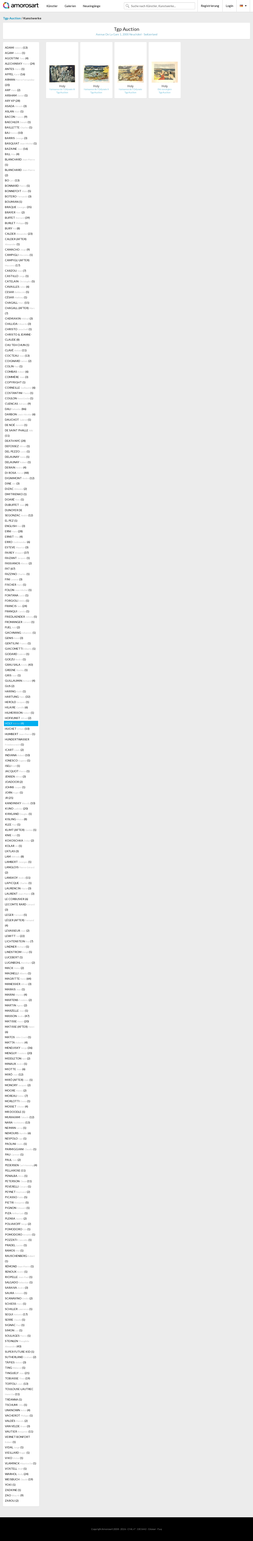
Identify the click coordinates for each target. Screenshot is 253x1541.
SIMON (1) (13, 1330)
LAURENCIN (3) (18, 888)
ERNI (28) (14, 531)
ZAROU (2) (12, 1500)
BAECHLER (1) (18, 122)
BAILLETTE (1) (18, 127)
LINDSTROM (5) (18, 952)
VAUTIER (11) (19, 1431)
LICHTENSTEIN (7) (19, 941)
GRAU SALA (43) (19, 664)
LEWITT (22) (15, 936)
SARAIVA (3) (16, 1287)
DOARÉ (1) (14, 499)
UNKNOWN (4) (17, 1410)
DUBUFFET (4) (16, 504)
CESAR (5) (17, 292)
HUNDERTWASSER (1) (17, 742)
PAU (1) (14, 1154)
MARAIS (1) (15, 989)
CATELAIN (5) (20, 281)
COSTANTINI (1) (19, 393)
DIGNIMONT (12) (19, 478)
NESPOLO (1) (15, 1138)
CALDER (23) (19, 233)
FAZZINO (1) (17, 574)
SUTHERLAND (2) (20, 1357)
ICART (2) (14, 749)
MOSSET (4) (16, 1106)
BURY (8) (12, 228)
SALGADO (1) (19, 1282)
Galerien (70, 6)
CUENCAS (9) (18, 403)
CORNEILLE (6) (20, 387)
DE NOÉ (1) (16, 425)
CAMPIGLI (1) (19, 254)
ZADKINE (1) (13, 1490)
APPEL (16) (15, 74)
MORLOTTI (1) (17, 1101)
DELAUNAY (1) (17, 456)
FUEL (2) (12, 627)
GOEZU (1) (15, 659)
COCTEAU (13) (17, 355)
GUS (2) (9, 686)
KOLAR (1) (13, 845)
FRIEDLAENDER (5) (21, 616)
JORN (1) (14, 792)
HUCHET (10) (17, 728)
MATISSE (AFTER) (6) (19, 1029)
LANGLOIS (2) (19, 869)
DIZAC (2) (16, 488)
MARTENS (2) (18, 1000)
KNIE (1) (12, 835)
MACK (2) (14, 968)
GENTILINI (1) (18, 643)
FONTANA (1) (16, 595)
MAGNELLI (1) (18, 973)
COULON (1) (19, 398)
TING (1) (15, 1367)
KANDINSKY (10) (20, 803)
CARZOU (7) (15, 270)
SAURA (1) (16, 1293)
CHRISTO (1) (18, 329)
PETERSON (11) (18, 1181)
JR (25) (9, 797)
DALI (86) (15, 409)
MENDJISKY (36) (18, 1047)
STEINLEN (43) (17, 1343)
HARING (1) (15, 691)
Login (229, 6)
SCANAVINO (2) (19, 1298)
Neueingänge (91, 6)
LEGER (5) (16, 914)
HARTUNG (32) (17, 696)
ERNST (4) (14, 536)
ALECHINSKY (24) (20, 63)
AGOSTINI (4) (16, 58)
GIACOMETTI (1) (20, 648)
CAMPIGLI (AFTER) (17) (17, 262)
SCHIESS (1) (15, 1303)
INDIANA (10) (17, 755)
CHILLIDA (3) (18, 323)
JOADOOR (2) (14, 781)
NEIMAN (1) (15, 1127)
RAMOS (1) (14, 1250)
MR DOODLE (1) (15, 1111)
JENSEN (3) (15, 776)
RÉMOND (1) (19, 1266)
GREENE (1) (16, 670)
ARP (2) (12, 90)
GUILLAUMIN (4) (20, 680)
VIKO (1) (14, 1458)
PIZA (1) (16, 1213)
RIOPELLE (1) (18, 1277)
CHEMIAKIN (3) (19, 318)
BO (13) (12, 180)
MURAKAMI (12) (19, 1117)
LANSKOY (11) (17, 877)
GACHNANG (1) (20, 632)
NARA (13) (17, 1122)
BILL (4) (12, 154)
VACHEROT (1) (19, 1415)
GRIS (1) (13, 675)
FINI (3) (13, 579)
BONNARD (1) (17, 185)
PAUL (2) (13, 1159)
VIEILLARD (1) (17, 1452)
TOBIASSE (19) (17, 1378)
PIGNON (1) (17, 1207)
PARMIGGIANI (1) (20, 1149)
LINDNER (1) (17, 946)
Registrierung (210, 6)
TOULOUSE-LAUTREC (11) (19, 1391)
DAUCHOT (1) (18, 419)
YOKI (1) (10, 1484)
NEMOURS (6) (18, 1133)
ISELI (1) (12, 765)
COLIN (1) (14, 366)
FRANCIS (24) (16, 606)
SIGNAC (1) (15, 1325)
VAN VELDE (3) (17, 1426)
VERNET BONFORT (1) (17, 1439)
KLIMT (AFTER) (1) (20, 829)
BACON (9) (16, 116)
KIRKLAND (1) (18, 813)
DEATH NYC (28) (15, 440)
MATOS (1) (18, 1037)
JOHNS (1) (15, 787)
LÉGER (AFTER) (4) (19, 922)
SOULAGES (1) (18, 1335)
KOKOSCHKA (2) (19, 840)
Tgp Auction (12, 18)
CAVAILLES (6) (17, 286)
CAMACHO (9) (17, 249)
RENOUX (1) (16, 1271)
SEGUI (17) (16, 1314)
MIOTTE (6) (15, 1069)
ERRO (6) (17, 542)
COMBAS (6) (16, 371)
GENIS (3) (14, 638)
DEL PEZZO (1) (17, 451)
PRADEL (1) (16, 1245)
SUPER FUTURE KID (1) (19, 1351)
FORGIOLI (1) (17, 600)
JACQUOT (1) (17, 771)
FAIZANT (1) (17, 558)
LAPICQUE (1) (18, 883)
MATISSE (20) (17, 1021)
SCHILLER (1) (18, 1309)
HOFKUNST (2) (18, 718)
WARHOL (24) (16, 1474)
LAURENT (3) (19, 893)
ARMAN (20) (19, 82)
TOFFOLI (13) (16, 1383)
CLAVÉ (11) (16, 350)
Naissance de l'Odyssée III (62, 89)
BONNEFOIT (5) (18, 191)
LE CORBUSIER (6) (16, 899)
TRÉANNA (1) (13, 1399)
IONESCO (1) (17, 760)
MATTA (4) (16, 1042)
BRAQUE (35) (18, 207)
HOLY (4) (14, 723)
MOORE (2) (15, 1090)
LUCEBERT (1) (14, 957)
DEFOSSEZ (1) (17, 446)
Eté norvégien (165, 89)
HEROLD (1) (17, 702)
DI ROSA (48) (17, 472)
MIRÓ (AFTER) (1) (19, 1079)
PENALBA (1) (16, 1175)
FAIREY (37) (17, 552)
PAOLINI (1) (16, 1143)
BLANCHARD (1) (20, 162)
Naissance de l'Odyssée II (96, 89)
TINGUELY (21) (17, 1373)
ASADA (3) (16, 106)
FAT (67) (10, 568)
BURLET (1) (16, 223)
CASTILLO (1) (17, 276)
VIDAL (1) (14, 1447)
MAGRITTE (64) (18, 978)
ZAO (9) (14, 1495)
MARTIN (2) (16, 1005)
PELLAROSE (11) (15, 1170)
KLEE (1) (12, 824)
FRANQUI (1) (17, 611)
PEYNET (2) (17, 1191)
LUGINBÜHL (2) (20, 962)
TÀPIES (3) (15, 1362)
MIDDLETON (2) (17, 1058)
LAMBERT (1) (18, 861)
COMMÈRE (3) (16, 377)
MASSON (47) (17, 1016)
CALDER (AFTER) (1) (15, 241)
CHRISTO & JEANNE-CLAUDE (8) (18, 337)
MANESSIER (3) (18, 984)
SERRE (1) (15, 1319)
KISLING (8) (16, 819)
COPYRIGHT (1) (15, 382)
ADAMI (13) (16, 47)
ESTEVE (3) (16, 547)
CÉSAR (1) (16, 297)
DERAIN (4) (15, 467)
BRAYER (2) (15, 212)
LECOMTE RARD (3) (20, 907)
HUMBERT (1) (20, 734)
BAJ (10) (14, 132)
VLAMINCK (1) (20, 1463)
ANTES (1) (15, 69)
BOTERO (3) (18, 196)
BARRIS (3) (16, 138)
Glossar (152, 1529)
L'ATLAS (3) (12, 851)
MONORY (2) (18, 1085)
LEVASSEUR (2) (17, 930)
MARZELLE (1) (16, 1010)
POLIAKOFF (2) (18, 1223)
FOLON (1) (18, 590)
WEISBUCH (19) (19, 1479)
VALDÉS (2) (16, 1420)
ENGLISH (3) (15, 526)
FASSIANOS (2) (18, 563)
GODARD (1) (17, 654)
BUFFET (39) (17, 217)
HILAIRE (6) (16, 707)
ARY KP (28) (12, 100)
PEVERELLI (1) (18, 1186)
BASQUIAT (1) (21, 143)
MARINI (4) (16, 994)
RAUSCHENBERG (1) (20, 1258)
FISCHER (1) (15, 584)
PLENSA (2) (16, 1218)
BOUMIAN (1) (13, 201)
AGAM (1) (15, 53)
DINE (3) (12, 483)
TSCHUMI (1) (16, 1404)
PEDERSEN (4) (21, 1165)
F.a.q (160, 1529)
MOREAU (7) (16, 1095)
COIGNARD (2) (18, 361)
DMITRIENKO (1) (16, 494)
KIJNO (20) (16, 808)
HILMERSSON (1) (19, 712)
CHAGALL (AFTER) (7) (20, 310)
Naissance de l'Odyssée (130, 89)
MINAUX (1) (16, 1063)
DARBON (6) (20, 414)
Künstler (52, 6)
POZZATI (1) (18, 1239)
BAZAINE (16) (16, 148)
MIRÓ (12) (14, 1074)
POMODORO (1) (17, 1229)
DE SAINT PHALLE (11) (19, 433)
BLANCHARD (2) (20, 172)
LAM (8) (14, 856)
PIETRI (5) (17, 1202)
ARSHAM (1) (16, 95)
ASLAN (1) (14, 111)
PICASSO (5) (16, 1197)
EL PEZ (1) (11, 520)
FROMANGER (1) (19, 622)
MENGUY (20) (18, 1053)
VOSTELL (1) (16, 1468)
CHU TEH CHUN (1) (17, 345)
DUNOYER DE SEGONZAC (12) (19, 512)
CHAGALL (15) (17, 302)
